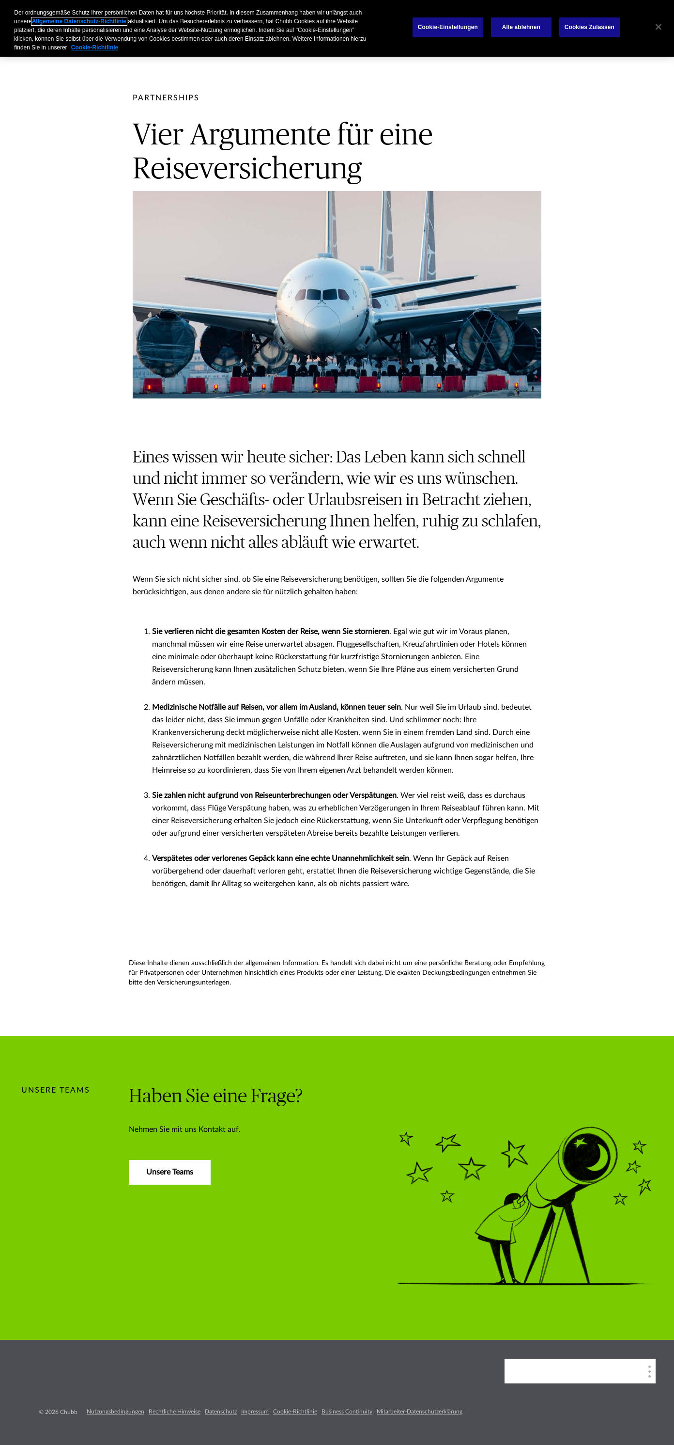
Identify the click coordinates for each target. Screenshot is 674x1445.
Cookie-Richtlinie (295, 1411)
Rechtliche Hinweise (174, 1411)
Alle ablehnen (521, 27)
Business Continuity (347, 1411)
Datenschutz (221, 1411)
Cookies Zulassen (589, 27)
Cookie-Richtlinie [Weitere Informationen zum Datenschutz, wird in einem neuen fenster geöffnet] (94, 47)
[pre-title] (166, 98)
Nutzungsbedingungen (115, 1411)
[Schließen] (658, 27)
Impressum (255, 1411)
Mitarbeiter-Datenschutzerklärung (419, 1411)
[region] (337, 28)
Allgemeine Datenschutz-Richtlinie (79, 21)
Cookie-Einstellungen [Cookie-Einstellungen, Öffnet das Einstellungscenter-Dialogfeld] (448, 27)
